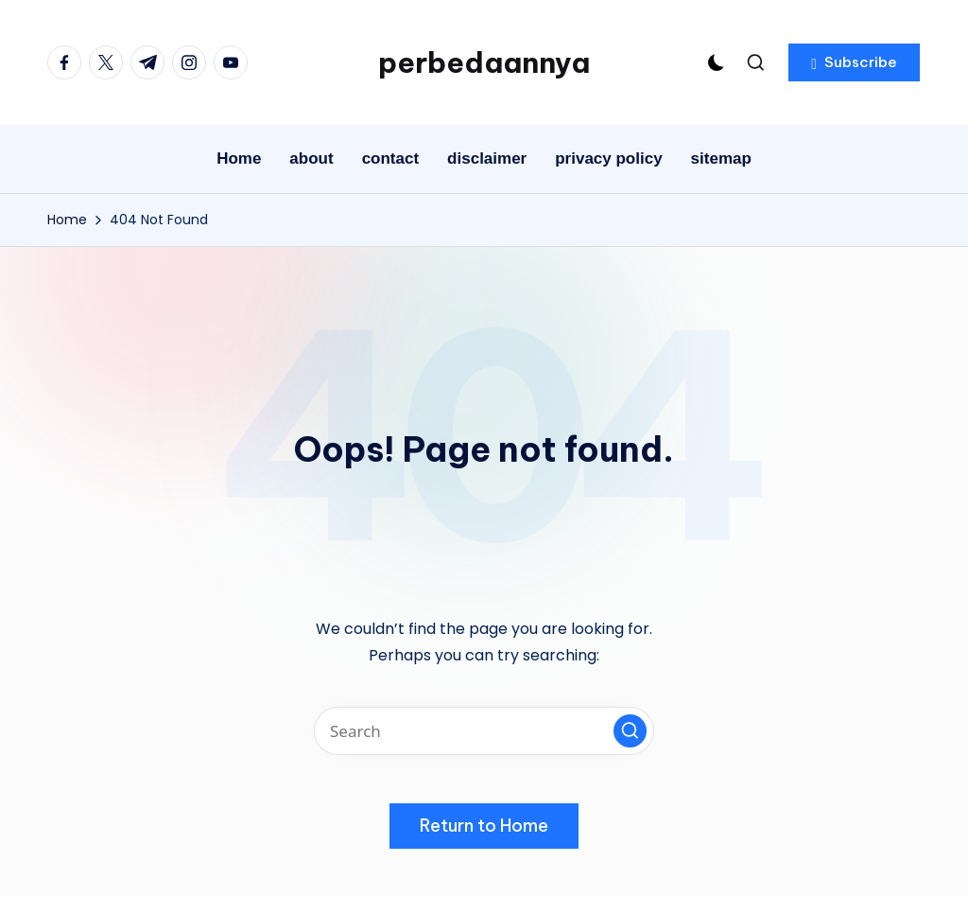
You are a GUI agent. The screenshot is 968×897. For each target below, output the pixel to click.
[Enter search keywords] (484, 731)
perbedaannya (484, 62)
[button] (854, 62)
